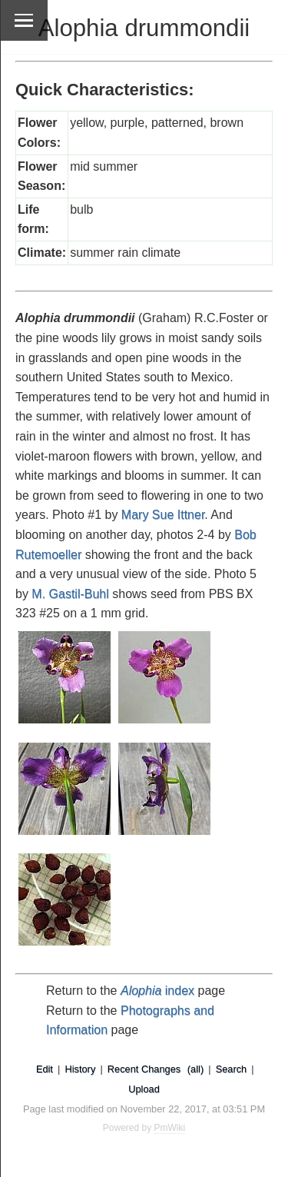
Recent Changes (144, 1069)
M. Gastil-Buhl (69, 593)
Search (231, 1069)
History (80, 1069)
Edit (44, 1069)
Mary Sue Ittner (163, 514)
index (157, 990)
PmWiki (170, 1127)
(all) (195, 1069)
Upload (144, 1089)
